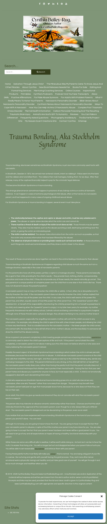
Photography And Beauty (63, 118)
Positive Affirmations (21, 97)
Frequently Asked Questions (34, 118)
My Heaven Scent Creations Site (41, 121)
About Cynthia (29, 87)
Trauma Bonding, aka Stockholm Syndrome (54, 140)
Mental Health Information (38, 111)
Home (8, 84)
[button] (101, 496)
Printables (26, 94)
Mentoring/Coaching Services (48, 91)
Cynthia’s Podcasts (43, 94)
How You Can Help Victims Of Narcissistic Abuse (52, 107)
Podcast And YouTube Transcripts (72, 94)
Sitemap (82, 121)
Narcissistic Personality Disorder (61, 101)
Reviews (74, 114)
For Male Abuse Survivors (46, 97)
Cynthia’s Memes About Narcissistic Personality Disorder (64, 104)
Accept (70, 516)
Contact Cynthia (67, 121)
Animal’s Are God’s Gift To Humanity (50, 114)
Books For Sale (80, 87)
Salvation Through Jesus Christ (28, 84)
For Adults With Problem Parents (77, 97)
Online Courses (73, 91)
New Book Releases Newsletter (54, 87)
